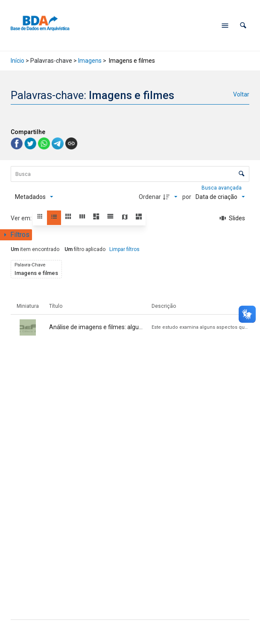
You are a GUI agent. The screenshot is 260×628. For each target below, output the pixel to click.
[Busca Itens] (130, 174)
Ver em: (22, 218)
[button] (243, 25)
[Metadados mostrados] (34, 196)
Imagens (90, 60)
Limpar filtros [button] (124, 249)
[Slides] (232, 218)
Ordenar (150, 196)
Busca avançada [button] (222, 188)
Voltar (241, 94)
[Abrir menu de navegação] (225, 26)
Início (17, 60)
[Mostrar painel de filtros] (16, 234)
